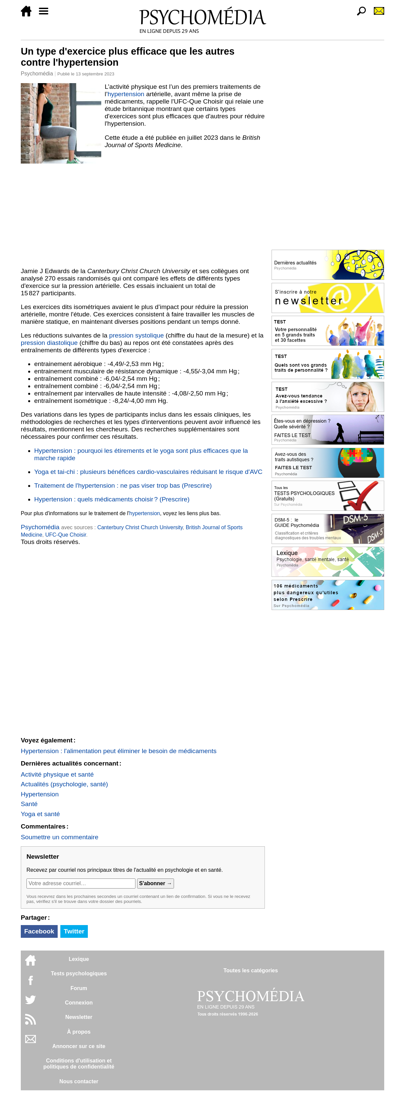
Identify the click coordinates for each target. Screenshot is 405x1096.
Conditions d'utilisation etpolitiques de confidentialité (78, 1064)
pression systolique (136, 335)
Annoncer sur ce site (78, 1046)
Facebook (39, 931)
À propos (79, 1032)
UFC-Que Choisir (65, 535)
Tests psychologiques (79, 973)
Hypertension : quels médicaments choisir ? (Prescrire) (111, 499)
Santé (29, 803)
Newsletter (79, 1017)
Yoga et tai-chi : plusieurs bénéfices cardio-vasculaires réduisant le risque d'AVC (148, 471)
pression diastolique (49, 342)
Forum (78, 988)
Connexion (79, 1003)
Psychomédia (37, 73)
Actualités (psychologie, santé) (64, 784)
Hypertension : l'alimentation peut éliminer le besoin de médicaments (119, 750)
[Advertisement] (143, 214)
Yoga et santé (40, 813)
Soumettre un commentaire (59, 837)
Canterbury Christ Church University (140, 527)
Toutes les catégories (250, 970)
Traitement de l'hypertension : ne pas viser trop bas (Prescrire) (123, 485)
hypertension (126, 94)
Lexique (79, 959)
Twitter (74, 931)
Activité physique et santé (57, 774)
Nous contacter (78, 1081)
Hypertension (40, 794)
